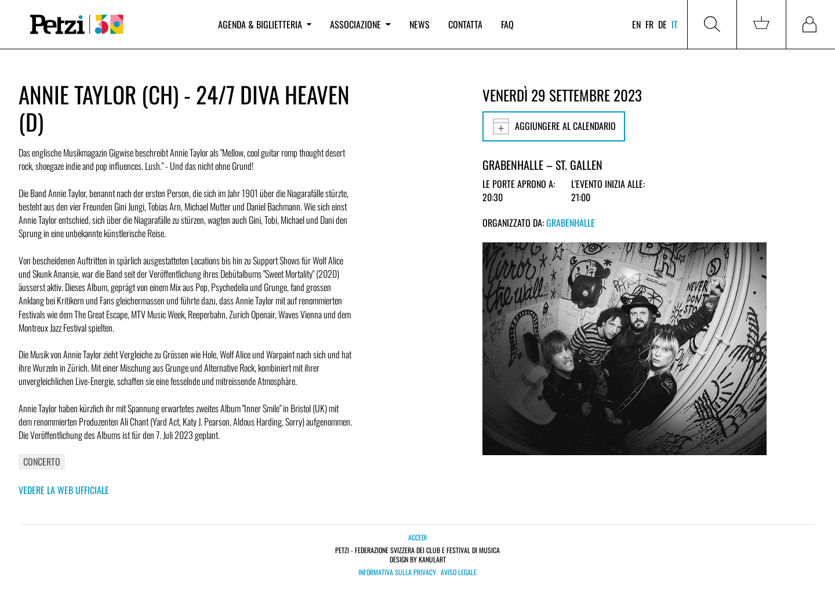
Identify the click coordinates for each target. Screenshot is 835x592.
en (636, 24)
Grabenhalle (570, 223)
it (674, 24)
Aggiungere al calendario (554, 126)
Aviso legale (459, 572)
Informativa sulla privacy (397, 572)
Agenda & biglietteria (264, 24)
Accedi (417, 537)
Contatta (465, 24)
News (419, 24)
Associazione (360, 24)
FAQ (507, 24)
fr (649, 24)
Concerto (41, 461)
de (662, 24)
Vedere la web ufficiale (64, 490)
